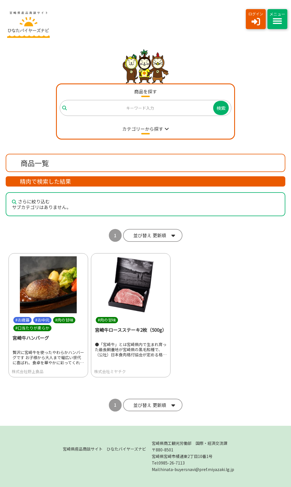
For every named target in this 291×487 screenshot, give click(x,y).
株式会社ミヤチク (110, 371)
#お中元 (42, 320)
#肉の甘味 (64, 320)
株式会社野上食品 (27, 371)
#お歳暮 (22, 320)
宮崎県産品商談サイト (104, 449)
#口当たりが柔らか (32, 328)
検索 (221, 108)
